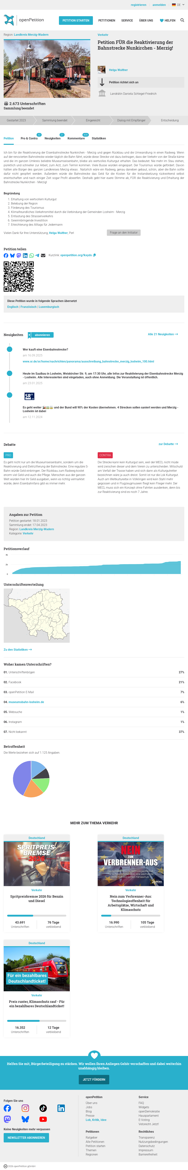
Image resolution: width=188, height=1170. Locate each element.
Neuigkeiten (53, 136)
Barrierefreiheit (148, 1154)
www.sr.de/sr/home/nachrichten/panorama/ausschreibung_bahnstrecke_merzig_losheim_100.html (88, 361)
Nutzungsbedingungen (153, 1142)
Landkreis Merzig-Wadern (31, 34)
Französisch (29, 307)
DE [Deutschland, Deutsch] (176, 5)
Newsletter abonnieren (26, 1137)
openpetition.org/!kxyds (78, 255)
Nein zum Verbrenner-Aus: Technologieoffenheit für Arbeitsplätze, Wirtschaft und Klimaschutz (131, 903)
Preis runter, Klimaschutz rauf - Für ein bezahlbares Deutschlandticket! (37, 1003)
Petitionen (107, 20)
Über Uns (146, 20)
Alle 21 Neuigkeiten (161, 334)
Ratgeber (91, 1137)
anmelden (159, 5)
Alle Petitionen (95, 1142)
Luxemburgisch (49, 307)
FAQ (141, 1103)
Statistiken (99, 138)
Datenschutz (147, 1146)
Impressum (146, 1150)
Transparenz (147, 1137)
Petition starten (76, 20)
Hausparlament (149, 1115)
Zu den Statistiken (16, 649)
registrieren (138, 5)
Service (127, 20)
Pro (8, 455)
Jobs (89, 1107)
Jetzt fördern (94, 1079)
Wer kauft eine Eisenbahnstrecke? (45, 349)
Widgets (144, 1107)
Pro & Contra (29, 136)
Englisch (13, 307)
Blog (89, 1111)
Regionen (92, 1154)
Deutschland (37, 838)
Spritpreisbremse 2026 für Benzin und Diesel (36, 898)
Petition (9, 138)
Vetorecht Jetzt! (149, 1124)
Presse (90, 1115)
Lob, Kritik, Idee (96, 1120)
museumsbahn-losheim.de (26, 702)
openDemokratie (149, 1111)
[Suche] (182, 20)
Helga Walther (118, 70)
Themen (91, 1150)
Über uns (91, 1103)
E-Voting (144, 1120)
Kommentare (76, 136)
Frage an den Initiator (124, 232)
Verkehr (103, 35)
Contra (105, 455)
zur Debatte (167, 444)
